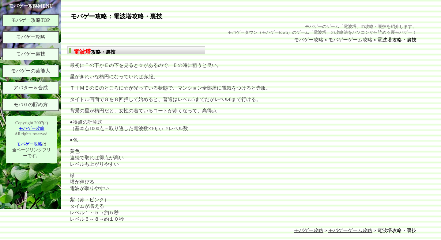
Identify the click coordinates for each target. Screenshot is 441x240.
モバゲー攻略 (308, 39)
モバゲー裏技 (30, 53)
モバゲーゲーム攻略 (350, 39)
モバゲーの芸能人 (30, 70)
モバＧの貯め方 (30, 104)
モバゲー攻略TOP (30, 20)
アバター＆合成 (30, 87)
